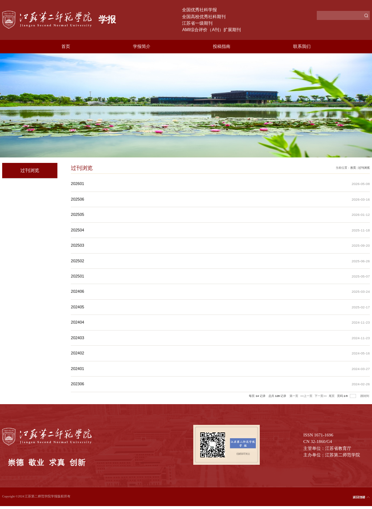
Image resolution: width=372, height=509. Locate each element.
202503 (77, 245)
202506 (77, 199)
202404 (77, 322)
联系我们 (302, 46)
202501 (77, 276)
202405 (77, 307)
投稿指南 (221, 46)
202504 (77, 230)
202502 (77, 261)
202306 (77, 384)
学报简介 (141, 46)
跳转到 (365, 396)
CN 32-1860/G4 (317, 441)
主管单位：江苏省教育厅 (327, 448)
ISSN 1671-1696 (318, 435)
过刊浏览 (364, 167)
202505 (77, 214)
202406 (77, 291)
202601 (77, 183)
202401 (77, 368)
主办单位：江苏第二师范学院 (331, 454)
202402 (77, 353)
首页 (65, 46)
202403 (77, 338)
